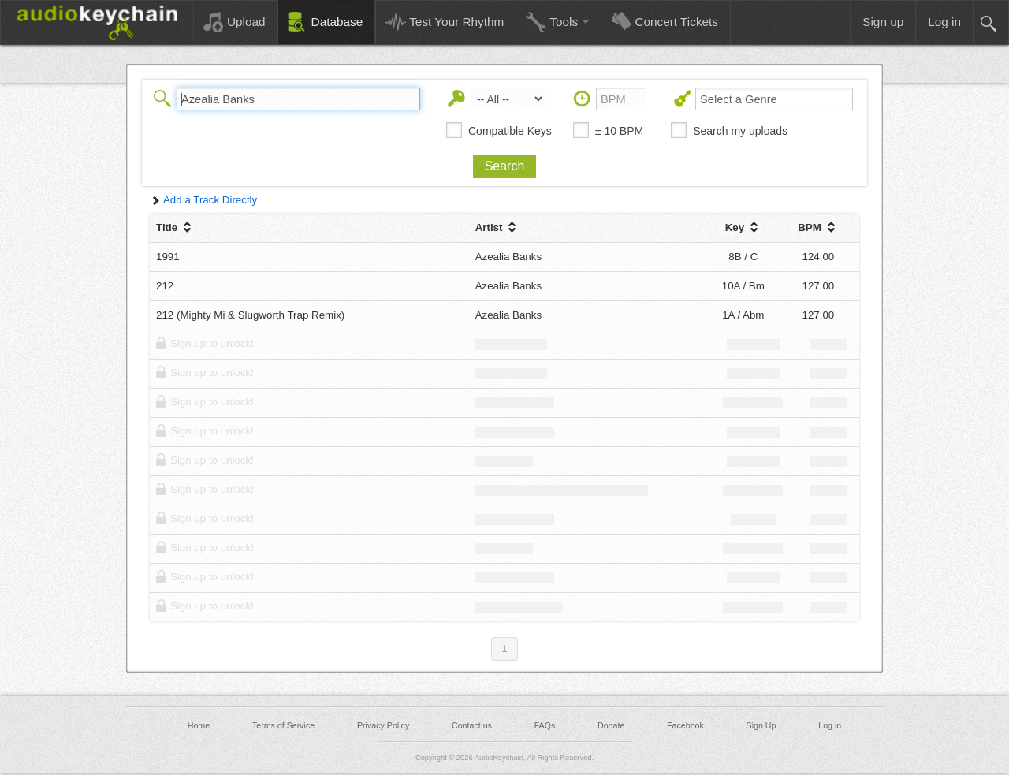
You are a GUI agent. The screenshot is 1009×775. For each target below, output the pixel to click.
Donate (611, 725)
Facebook (685, 725)
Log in (829, 725)
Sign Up (761, 725)
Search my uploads (740, 131)
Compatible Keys (510, 131)
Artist (497, 227)
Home (199, 725)
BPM (818, 227)
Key (743, 227)
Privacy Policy (383, 725)
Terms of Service (283, 725)
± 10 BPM (619, 131)
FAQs (545, 725)
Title (175, 227)
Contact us (472, 725)
